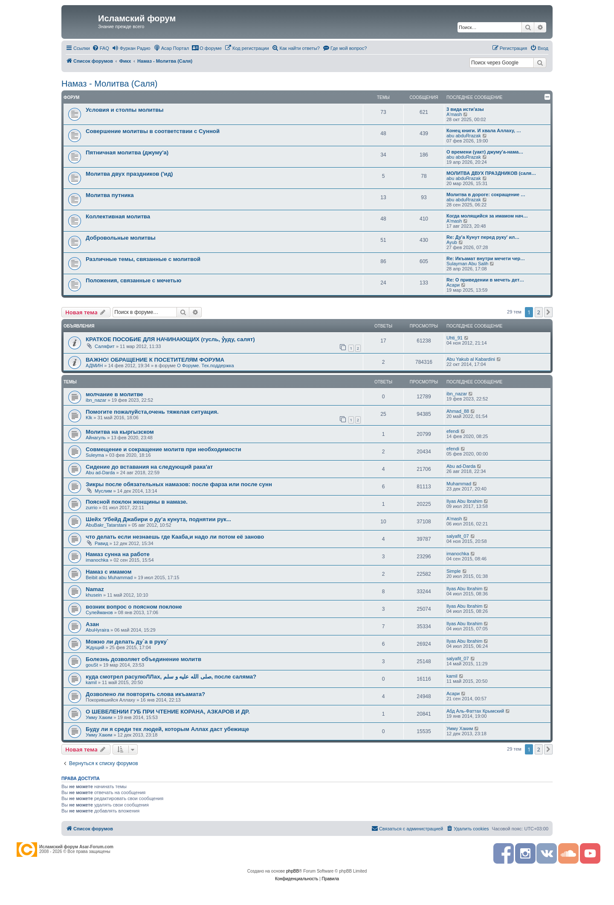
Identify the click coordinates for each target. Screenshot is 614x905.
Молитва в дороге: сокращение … (485, 194)
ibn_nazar (96, 400)
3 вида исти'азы (465, 109)
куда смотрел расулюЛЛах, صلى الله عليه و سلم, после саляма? (171, 676)
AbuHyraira (97, 629)
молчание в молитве (114, 394)
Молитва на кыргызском (120, 432)
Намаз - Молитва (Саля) (109, 83)
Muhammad (458, 483)
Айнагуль (96, 437)
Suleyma (95, 455)
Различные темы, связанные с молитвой (143, 259)
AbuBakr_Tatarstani (106, 525)
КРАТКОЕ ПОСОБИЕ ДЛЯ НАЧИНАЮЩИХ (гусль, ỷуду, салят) (170, 339)
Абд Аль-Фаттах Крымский (475, 711)
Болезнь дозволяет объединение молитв (143, 659)
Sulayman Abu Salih (467, 263)
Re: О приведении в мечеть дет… (485, 279)
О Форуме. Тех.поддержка (205, 365)
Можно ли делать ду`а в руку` (127, 641)
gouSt (92, 664)
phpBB (292, 871)
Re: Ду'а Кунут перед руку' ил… (482, 237)
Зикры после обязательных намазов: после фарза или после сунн (179, 484)
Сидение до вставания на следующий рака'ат (149, 467)
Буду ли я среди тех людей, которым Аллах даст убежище (167, 729)
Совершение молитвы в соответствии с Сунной (153, 131)
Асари (453, 284)
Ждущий (95, 647)
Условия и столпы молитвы (125, 110)
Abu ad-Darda (100, 472)
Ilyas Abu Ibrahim (464, 501)
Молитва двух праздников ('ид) (129, 174)
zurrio (92, 507)
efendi (452, 431)
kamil (91, 682)
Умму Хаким (99, 717)
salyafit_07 (457, 536)
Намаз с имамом (108, 572)
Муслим (103, 490)
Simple (453, 571)
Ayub (451, 242)
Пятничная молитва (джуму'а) (127, 152)
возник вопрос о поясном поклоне (134, 606)
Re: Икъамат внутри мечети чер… (485, 258)
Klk (89, 417)
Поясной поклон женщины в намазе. (137, 502)
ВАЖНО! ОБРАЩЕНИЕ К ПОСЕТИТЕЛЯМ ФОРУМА (155, 360)
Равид (101, 543)
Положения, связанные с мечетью (133, 280)
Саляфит (105, 346)
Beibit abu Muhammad (109, 577)
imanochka (97, 560)
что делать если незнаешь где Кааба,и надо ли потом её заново (175, 537)
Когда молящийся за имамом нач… (487, 215)
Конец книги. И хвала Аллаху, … (483, 130)
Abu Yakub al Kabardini (470, 359)
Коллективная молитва (118, 216)
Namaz (95, 589)
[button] (548, 312)
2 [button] (538, 312)
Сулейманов (99, 612)
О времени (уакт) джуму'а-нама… (484, 151)
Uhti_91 (454, 337)
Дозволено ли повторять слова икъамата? (145, 694)
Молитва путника (110, 195)
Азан (92, 624)
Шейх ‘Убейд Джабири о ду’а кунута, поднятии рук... (158, 519)
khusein (94, 595)
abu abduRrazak (463, 135)
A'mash (454, 114)
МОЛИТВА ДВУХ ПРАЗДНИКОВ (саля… (491, 173)
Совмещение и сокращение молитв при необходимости (163, 449)
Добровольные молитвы (121, 238)
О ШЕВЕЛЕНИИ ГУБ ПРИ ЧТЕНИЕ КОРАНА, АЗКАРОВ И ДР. (168, 711)
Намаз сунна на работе (118, 554)
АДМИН (94, 365)
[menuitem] (100, 48)
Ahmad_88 (457, 411)
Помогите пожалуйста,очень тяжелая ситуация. (152, 412)
